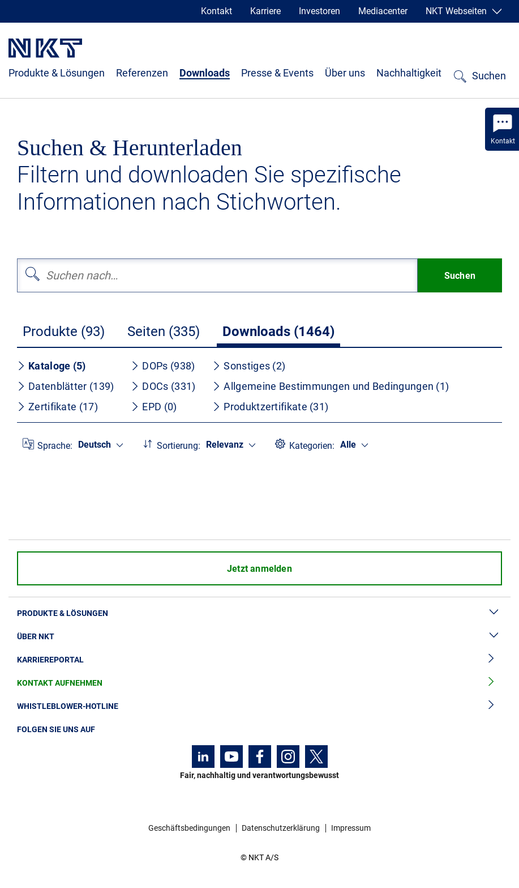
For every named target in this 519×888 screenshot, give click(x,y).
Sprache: (54, 445)
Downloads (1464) (278, 331)
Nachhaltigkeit (408, 73)
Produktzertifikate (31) (270, 407)
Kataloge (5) (51, 366)
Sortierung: (178, 445)
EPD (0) (154, 407)
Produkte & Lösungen (56, 73)
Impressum (351, 827)
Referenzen (142, 73)
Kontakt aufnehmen (259, 683)
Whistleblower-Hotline (259, 706)
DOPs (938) (163, 366)
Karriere (265, 11)
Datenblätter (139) (65, 386)
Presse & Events (277, 73)
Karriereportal (259, 660)
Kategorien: (311, 445)
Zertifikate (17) (57, 407)
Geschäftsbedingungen (189, 827)
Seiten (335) (163, 331)
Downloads (204, 73)
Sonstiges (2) (248, 366)
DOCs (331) (163, 386)
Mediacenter (383, 11)
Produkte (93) (64, 331)
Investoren (319, 11)
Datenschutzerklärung (281, 827)
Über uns (345, 73)
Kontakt (216, 11)
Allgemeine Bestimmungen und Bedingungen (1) (330, 386)
